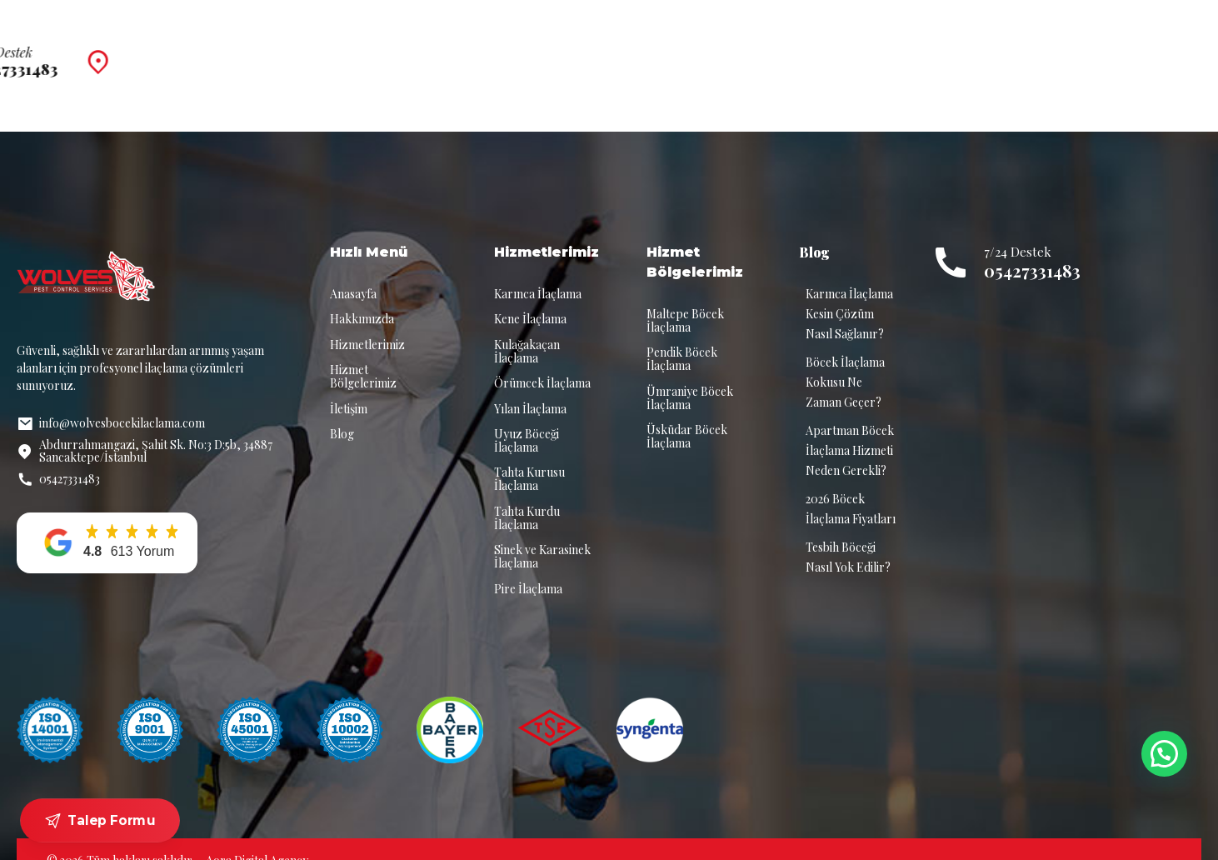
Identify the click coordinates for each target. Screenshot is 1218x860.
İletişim (898, 50)
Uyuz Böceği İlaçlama (526, 417)
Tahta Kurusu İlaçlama (529, 456)
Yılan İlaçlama (530, 386)
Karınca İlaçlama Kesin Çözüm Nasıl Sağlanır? (849, 291)
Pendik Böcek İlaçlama (681, 336)
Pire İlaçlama (528, 566)
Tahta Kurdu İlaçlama (527, 495)
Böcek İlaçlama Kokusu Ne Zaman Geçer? (845, 360)
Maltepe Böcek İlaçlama (685, 297)
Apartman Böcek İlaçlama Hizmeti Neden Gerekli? (850, 428)
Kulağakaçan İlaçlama (527, 328)
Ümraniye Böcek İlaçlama (689, 375)
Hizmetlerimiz (585, 50)
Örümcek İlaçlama (542, 360)
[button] (107, 520)
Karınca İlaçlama (538, 271)
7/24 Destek (1079, 41)
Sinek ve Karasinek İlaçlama (542, 533)
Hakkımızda (474, 50)
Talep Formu (100, 820)
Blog (826, 50)
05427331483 (1032, 248)
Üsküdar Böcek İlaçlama (686, 413)
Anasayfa (377, 50)
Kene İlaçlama (530, 296)
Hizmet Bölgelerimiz (718, 50)
